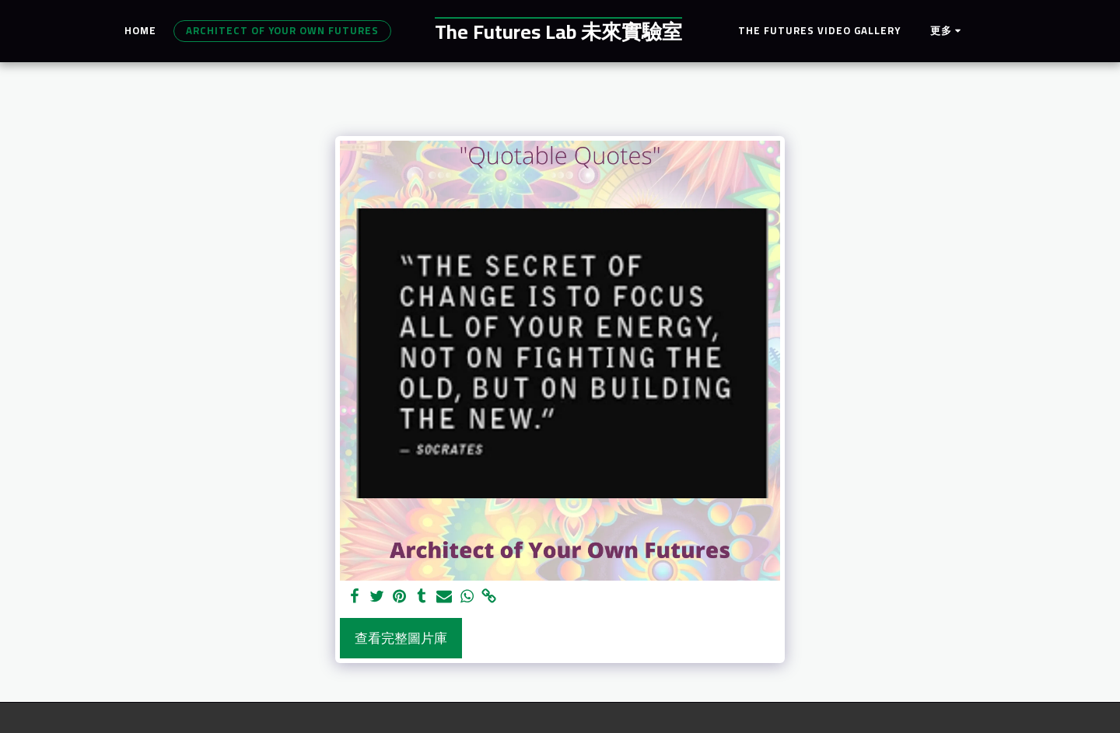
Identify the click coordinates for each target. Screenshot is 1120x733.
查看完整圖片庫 (401, 638)
